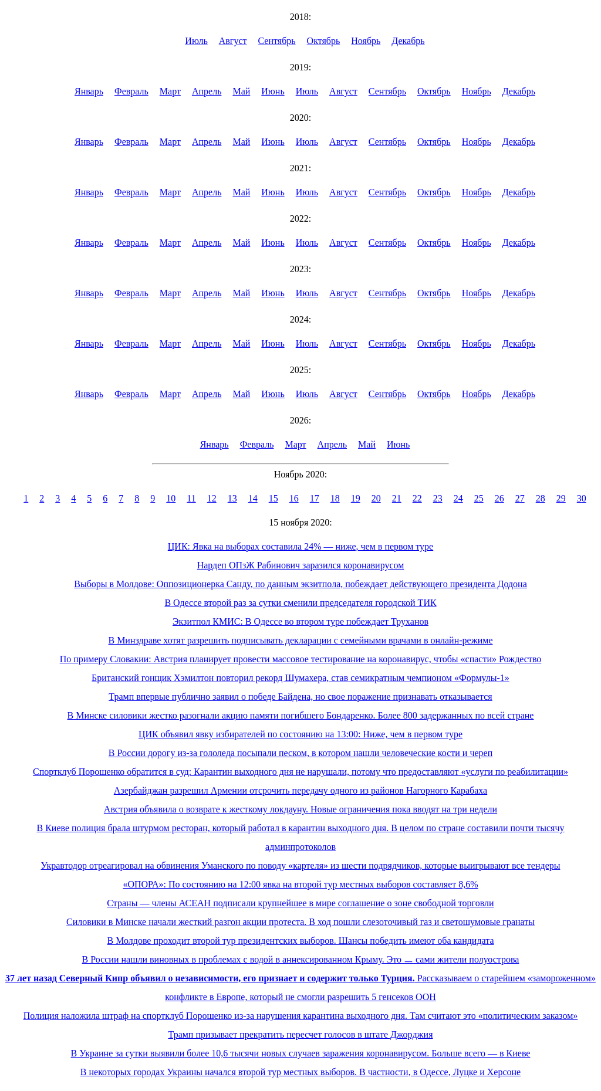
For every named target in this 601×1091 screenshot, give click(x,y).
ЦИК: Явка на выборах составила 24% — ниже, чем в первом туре (300, 546)
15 (273, 498)
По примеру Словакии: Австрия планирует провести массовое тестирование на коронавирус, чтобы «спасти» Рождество (301, 659)
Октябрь (323, 41)
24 (458, 498)
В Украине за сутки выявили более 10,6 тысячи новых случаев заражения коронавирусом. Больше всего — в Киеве (301, 1053)
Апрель (207, 91)
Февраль (131, 91)
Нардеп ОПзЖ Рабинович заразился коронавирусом (300, 565)
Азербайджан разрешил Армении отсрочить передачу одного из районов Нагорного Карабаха (300, 790)
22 (417, 498)
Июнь (272, 91)
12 (212, 498)
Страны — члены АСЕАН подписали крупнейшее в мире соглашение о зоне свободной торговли (300, 903)
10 (170, 498)
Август (233, 41)
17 (314, 498)
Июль (196, 41)
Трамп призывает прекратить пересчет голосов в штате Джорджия (300, 1034)
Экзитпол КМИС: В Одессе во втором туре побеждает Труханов (300, 621)
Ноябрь (365, 41)
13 (232, 498)
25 (479, 498)
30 (581, 498)
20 (376, 498)
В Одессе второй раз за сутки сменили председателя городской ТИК (300, 603)
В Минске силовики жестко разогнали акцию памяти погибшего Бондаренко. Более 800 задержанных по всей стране (300, 715)
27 (520, 498)
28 (540, 498)
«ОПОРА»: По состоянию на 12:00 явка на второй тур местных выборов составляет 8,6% (300, 884)
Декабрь (407, 41)
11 (191, 498)
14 (253, 498)
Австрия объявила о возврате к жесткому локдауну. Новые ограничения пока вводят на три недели (300, 809)
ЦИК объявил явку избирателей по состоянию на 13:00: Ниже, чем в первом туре (300, 734)
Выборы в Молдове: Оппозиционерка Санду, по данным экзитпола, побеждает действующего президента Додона (300, 584)
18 (335, 498)
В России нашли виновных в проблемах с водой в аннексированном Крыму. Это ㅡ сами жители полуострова (300, 959)
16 (294, 498)
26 (499, 498)
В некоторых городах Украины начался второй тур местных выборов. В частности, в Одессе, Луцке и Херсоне (300, 1072)
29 (561, 498)
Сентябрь (277, 41)
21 (396, 498)
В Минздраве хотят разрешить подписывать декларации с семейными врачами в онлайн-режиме (300, 640)
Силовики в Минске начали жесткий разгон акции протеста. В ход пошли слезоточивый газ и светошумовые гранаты (300, 922)
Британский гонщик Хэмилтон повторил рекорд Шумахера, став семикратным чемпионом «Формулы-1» (300, 678)
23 (438, 498)
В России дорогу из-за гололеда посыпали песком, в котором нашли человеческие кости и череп (300, 753)
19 (355, 498)
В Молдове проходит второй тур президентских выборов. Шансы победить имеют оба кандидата (300, 941)
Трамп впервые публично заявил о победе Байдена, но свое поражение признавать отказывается (300, 697)
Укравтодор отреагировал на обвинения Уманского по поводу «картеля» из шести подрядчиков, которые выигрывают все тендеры (301, 865)
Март (170, 91)
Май (241, 91)
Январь (89, 91)
